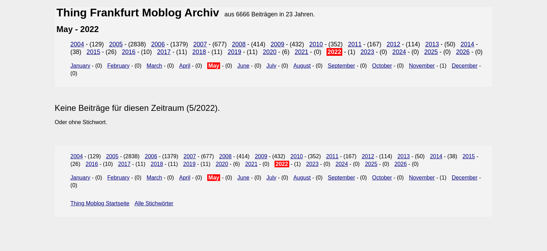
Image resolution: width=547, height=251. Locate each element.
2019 (234, 51)
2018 (199, 51)
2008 (239, 44)
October (382, 66)
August (302, 66)
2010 (316, 44)
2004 (77, 44)
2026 (463, 51)
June (243, 66)
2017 (164, 51)
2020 (269, 51)
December (465, 66)
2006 (158, 44)
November (422, 66)
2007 (200, 44)
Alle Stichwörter (154, 203)
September (341, 66)
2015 (93, 51)
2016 (128, 51)
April (184, 66)
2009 (277, 44)
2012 (393, 44)
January (80, 66)
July (271, 66)
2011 (354, 44)
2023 (367, 51)
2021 (301, 51)
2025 (431, 51)
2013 (432, 44)
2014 (467, 44)
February (118, 66)
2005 (116, 44)
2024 (399, 51)
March (154, 66)
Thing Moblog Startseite (99, 203)
